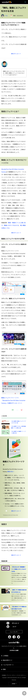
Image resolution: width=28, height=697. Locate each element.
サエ (6, 15)
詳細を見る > (10, 479)
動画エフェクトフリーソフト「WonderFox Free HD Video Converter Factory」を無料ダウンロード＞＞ (13, 402)
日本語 (13, 693)
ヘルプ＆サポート (8, 674)
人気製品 (5, 665)
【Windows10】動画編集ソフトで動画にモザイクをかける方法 (18, 579)
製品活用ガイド (7, 670)
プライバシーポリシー (11, 685)
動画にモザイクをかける (11, 227)
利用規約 (4, 685)
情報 (4, 679)
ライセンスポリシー (21, 685)
